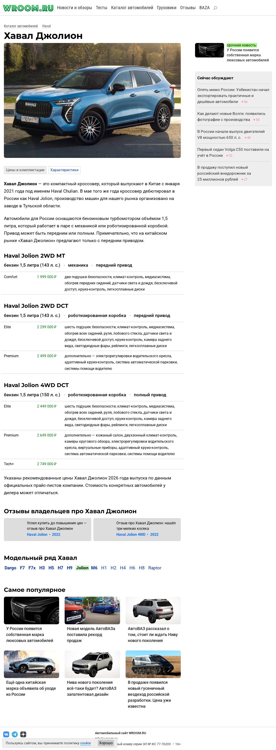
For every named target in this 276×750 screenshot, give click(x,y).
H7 (60, 567)
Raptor (154, 567)
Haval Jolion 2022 (43, 534)
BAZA (204, 7)
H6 (132, 567)
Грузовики (166, 7)
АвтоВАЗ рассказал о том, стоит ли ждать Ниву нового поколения (153, 634)
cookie (85, 743)
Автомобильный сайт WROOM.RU (120, 733)
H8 (142, 567)
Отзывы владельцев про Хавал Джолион (70, 511)
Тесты (101, 7)
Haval (46, 26)
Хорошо (106, 743)
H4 (123, 567)
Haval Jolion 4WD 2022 (137, 534)
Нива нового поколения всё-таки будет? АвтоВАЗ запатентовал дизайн (91, 688)
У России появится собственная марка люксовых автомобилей (29, 634)
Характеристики (64, 170)
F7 (22, 567)
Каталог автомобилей (132, 7)
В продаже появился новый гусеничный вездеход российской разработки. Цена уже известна (149, 694)
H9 (69, 567)
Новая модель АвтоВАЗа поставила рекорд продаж (91, 634)
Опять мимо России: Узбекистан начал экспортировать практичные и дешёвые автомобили (233, 95)
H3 (42, 567)
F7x (32, 567)
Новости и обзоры (74, 7)
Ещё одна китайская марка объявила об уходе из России (31, 688)
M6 (94, 567)
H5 (51, 567)
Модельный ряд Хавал (40, 558)
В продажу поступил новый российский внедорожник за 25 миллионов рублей (224, 173)
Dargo (10, 567)
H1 (104, 567)
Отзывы (188, 7)
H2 (113, 567)
